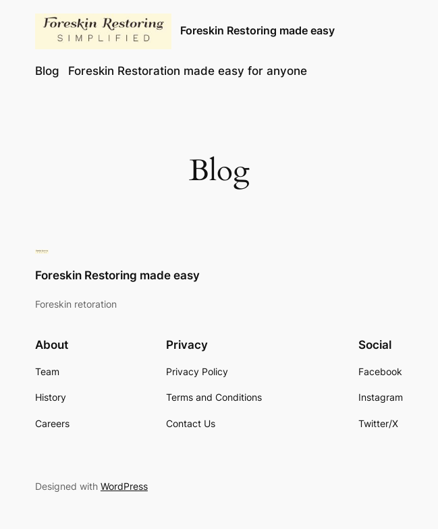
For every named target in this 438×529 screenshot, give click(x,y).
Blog (47, 71)
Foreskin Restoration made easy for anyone (187, 71)
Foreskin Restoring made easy (257, 30)
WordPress (124, 486)
